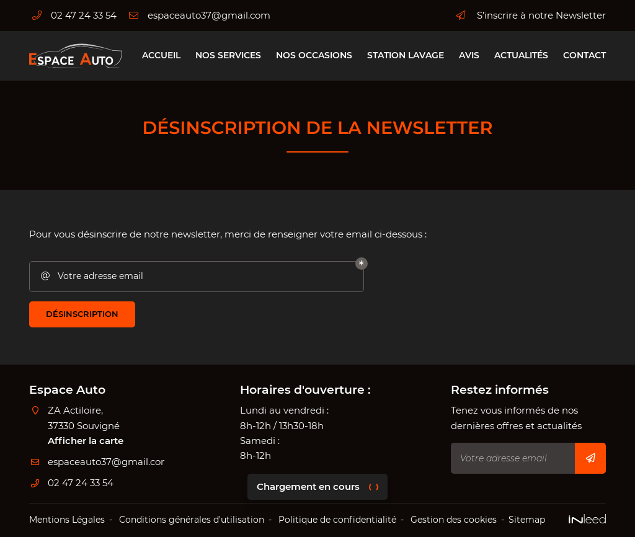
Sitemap (526, 520)
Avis (469, 55)
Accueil (161, 55)
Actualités (521, 55)
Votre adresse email (91, 276)
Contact (584, 55)
